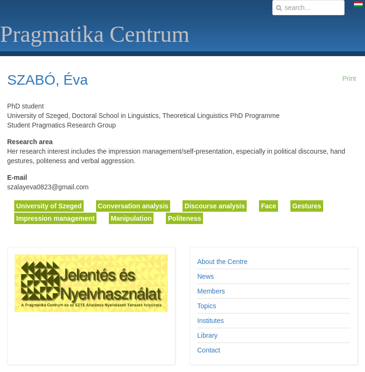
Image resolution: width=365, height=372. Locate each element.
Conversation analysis (133, 206)
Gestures (306, 206)
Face (268, 206)
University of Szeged (49, 206)
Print (349, 78)
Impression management (55, 218)
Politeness (184, 218)
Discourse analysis (214, 206)
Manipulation (131, 218)
